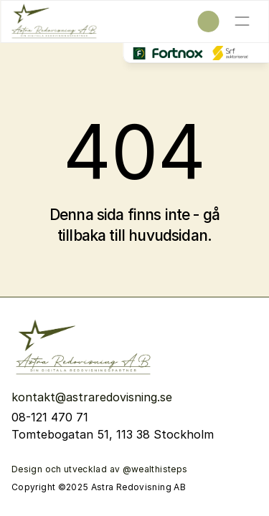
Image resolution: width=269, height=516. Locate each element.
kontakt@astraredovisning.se (93, 397)
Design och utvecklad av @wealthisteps (99, 469)
